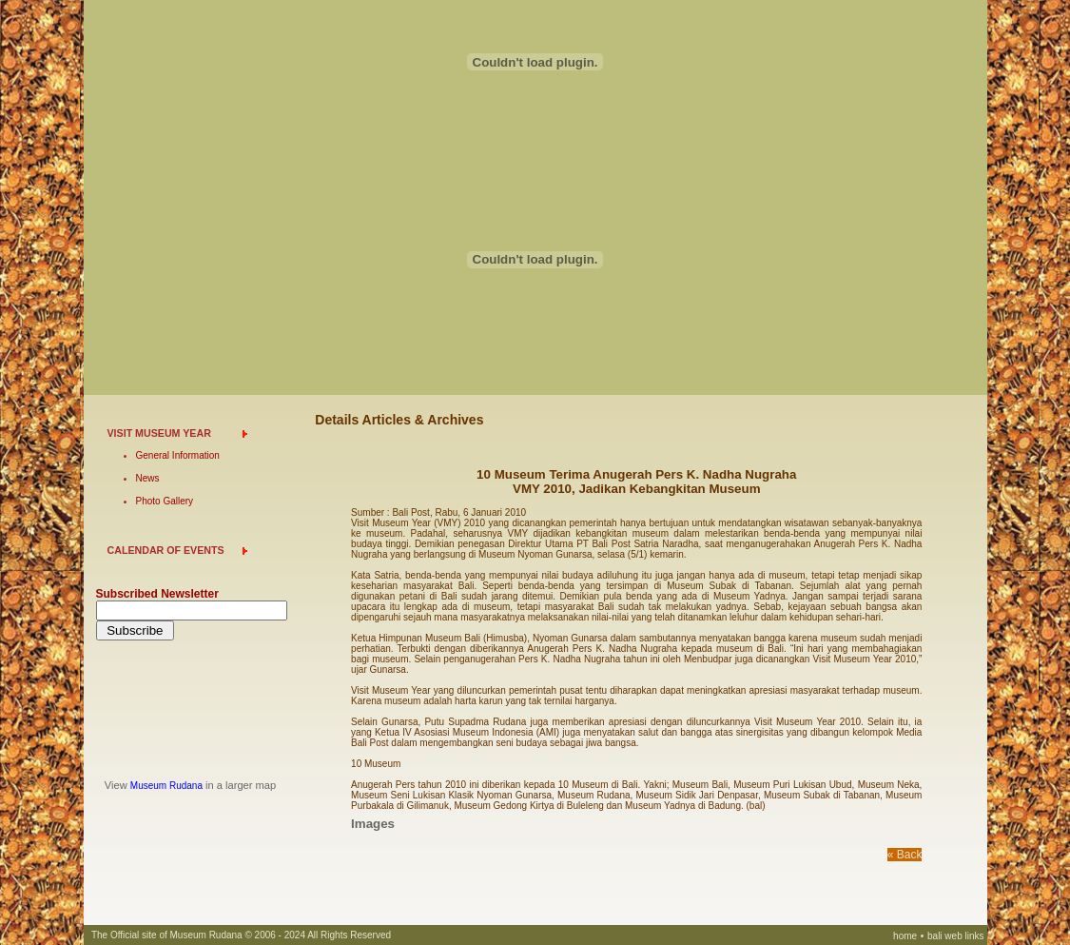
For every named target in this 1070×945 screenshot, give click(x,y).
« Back (905, 854)
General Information (178, 455)
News (148, 478)
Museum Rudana (166, 785)
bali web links (955, 936)
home (905, 936)
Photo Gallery (165, 501)
